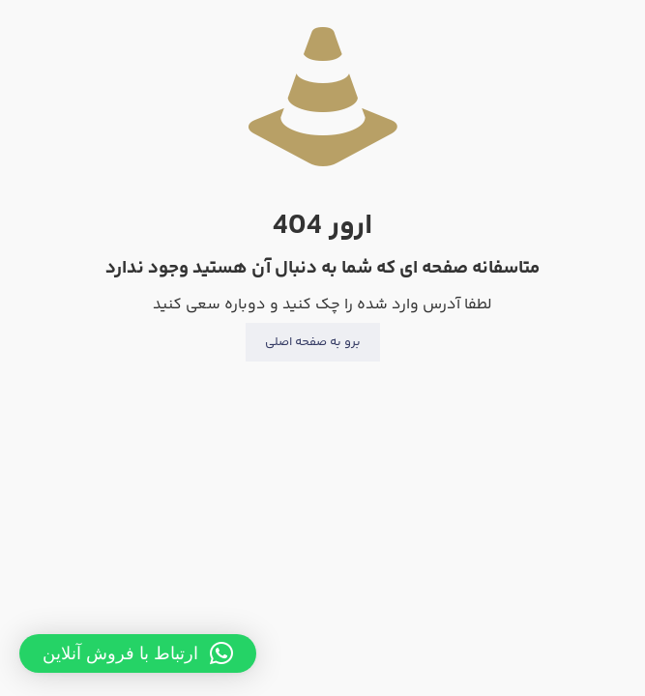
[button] (137, 653)
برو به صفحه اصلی (313, 342)
